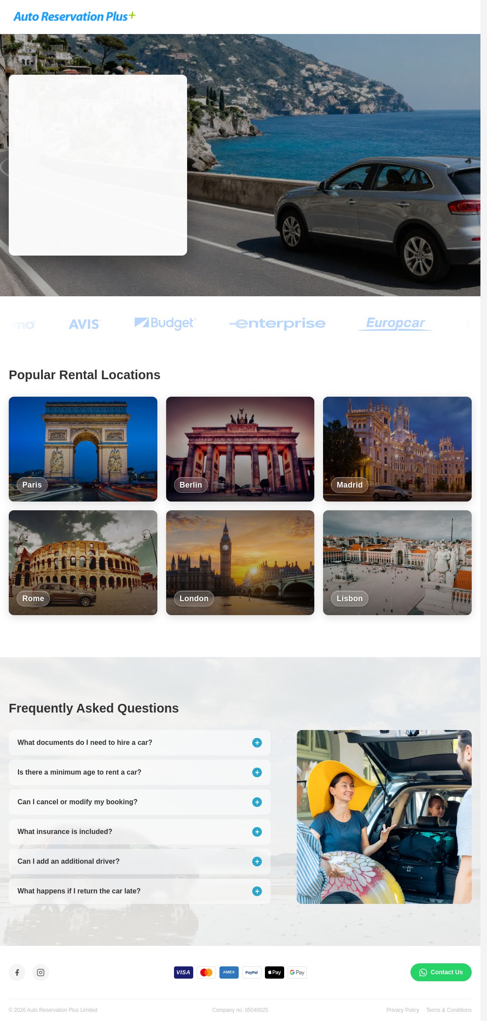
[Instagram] (40, 972)
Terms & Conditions (449, 1010)
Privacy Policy (402, 1010)
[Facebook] (17, 972)
